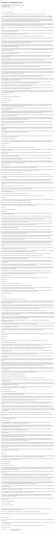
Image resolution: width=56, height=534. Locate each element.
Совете (5, 92)
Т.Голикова (2, 513)
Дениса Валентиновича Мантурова (14, 90)
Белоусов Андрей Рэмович (25, 45)
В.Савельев (2, 209)
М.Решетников (3, 391)
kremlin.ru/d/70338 (16, 530)
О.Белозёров (3, 285)
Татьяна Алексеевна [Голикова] (22, 88)
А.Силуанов (2, 422)
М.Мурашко (2, 463)
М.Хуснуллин (3, 342)
